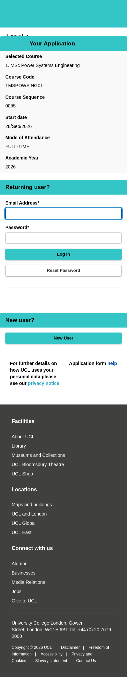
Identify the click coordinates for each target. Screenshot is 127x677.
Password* (17, 227)
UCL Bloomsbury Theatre (38, 464)
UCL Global (24, 523)
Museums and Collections (38, 455)
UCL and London (29, 514)
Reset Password (63, 270)
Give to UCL (24, 600)
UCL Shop (22, 473)
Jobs (17, 591)
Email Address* (22, 203)
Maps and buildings (32, 504)
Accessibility (51, 654)
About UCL (23, 436)
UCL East (21, 532)
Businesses (24, 573)
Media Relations (28, 582)
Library (19, 446)
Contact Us (86, 660)
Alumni (19, 563)
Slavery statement (51, 660)
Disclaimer (70, 647)
